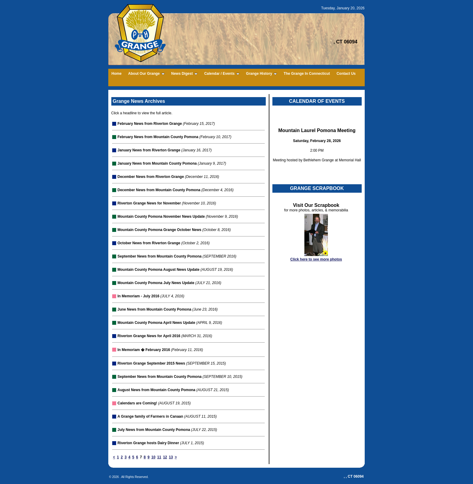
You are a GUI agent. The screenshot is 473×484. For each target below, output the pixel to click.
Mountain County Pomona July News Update (156, 283)
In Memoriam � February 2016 (144, 350)
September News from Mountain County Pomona (160, 256)
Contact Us (346, 73)
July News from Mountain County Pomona (154, 430)
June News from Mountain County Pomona (155, 309)
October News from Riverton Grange (149, 243)
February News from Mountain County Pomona (158, 137)
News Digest (184, 73)
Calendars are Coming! (137, 403)
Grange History (261, 73)
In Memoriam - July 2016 (139, 296)
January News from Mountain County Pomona (157, 163)
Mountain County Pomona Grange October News (160, 230)
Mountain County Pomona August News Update (159, 269)
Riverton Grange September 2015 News (151, 363)
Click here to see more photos (316, 259)
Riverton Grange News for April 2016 (149, 336)
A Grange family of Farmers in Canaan (150, 416)
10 (153, 457)
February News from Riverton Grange (150, 124)
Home (117, 73)
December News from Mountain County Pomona (159, 190)
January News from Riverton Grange (149, 150)
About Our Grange (146, 73)
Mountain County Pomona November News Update (161, 216)
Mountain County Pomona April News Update (156, 323)
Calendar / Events (222, 73)
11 (159, 457)
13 (171, 457)
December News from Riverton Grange (151, 177)
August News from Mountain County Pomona (156, 390)
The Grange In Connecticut (307, 73)
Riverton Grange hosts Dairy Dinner (148, 443)
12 (165, 457)
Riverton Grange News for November (149, 203)
